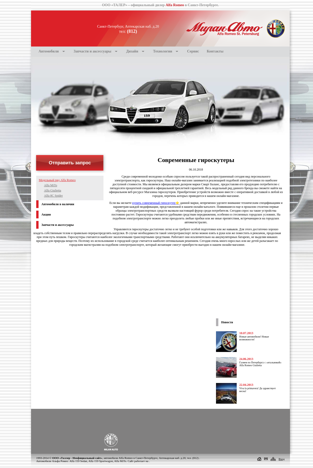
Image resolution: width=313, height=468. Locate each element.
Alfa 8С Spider (53, 195)
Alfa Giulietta (52, 190)
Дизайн (132, 51)
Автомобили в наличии (57, 204)
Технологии (162, 51)
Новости (227, 322)
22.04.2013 (246, 385)
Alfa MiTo (50, 185)
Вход (282, 459)
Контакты (215, 51)
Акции (46, 214)
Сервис (193, 51)
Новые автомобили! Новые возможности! (254, 338)
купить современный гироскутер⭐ (155, 203)
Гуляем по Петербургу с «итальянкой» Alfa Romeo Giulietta (260, 364)
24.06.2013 (246, 359)
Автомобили (49, 51)
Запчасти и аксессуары (92, 51)
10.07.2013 (246, 333)
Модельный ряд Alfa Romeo (57, 180)
